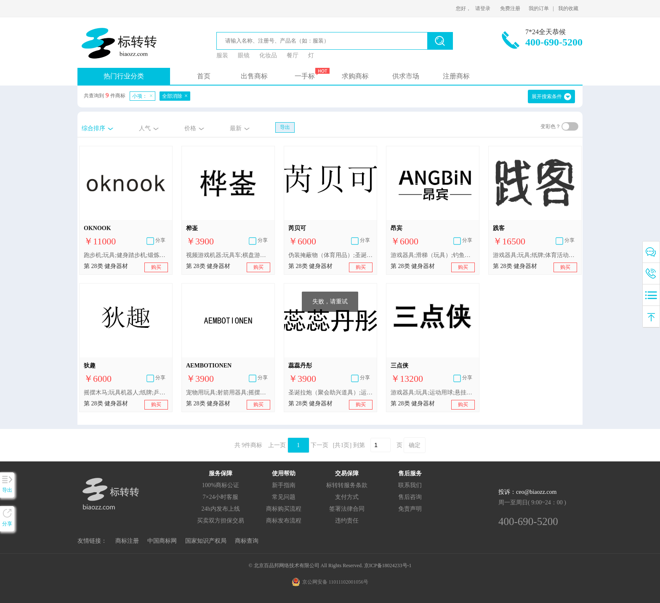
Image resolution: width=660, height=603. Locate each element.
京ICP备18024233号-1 (388, 565)
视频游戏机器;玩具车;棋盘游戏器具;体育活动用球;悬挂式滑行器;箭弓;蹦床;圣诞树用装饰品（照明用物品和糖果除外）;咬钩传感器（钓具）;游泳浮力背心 (228, 255)
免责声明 (410, 509)
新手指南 (283, 485)
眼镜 (244, 55)
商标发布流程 (283, 520)
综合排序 (93, 128)
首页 (203, 76)
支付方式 (347, 497)
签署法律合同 (347, 509)
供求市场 (405, 76)
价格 (190, 128)
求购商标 (355, 76)
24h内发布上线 (221, 509)
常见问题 (283, 497)
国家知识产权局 (205, 541)
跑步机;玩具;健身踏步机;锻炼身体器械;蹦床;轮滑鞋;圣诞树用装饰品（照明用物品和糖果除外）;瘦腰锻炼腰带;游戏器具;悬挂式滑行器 (126, 255)
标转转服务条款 (346, 485)
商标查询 (246, 541)
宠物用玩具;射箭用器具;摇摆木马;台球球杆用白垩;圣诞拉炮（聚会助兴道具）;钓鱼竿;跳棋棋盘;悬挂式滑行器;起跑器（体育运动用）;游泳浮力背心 (228, 392)
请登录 (482, 8)
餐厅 (292, 55)
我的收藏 (568, 8)
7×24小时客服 (221, 497)
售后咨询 (410, 497)
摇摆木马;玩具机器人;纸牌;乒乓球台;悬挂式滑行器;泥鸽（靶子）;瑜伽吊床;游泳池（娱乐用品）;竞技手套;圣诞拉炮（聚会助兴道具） (126, 392)
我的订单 (539, 8)
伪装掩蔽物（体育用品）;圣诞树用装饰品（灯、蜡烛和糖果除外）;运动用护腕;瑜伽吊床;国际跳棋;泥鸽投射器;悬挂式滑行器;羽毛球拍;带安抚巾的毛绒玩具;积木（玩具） (330, 255)
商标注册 (127, 541)
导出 (285, 127)
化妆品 (268, 55)
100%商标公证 (221, 485)
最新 (236, 128)
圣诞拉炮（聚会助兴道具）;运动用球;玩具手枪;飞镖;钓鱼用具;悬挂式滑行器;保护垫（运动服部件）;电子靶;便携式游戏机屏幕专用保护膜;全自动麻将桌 (330, 392)
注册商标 (456, 76)
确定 (414, 445)
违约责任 (347, 520)
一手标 (305, 76)
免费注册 (510, 8)
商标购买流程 (283, 509)
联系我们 (410, 485)
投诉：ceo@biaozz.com (527, 492)
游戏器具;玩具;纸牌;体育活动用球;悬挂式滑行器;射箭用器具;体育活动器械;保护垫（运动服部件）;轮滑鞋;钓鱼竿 (535, 255)
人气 (145, 128)
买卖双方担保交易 (220, 520)
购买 (156, 267)
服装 (222, 55)
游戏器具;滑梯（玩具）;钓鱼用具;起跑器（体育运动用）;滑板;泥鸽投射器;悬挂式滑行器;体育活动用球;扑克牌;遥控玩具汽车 (433, 255)
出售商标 (254, 76)
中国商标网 (162, 541)
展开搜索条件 (547, 96)
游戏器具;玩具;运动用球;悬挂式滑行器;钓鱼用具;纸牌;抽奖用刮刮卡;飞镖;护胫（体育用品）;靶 (433, 392)
